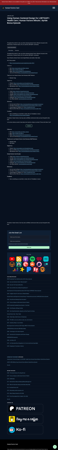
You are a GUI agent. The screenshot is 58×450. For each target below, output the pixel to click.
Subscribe (29, 247)
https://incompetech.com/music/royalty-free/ (31, 108)
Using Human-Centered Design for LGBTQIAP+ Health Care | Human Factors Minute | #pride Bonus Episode (28, 359)
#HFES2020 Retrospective (12, 337)
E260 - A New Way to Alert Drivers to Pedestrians (17, 316)
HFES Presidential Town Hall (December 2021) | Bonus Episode (19, 279)
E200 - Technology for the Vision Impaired (15, 331)
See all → (9, 365)
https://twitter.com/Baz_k (18, 69)
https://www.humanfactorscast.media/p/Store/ (29, 86)
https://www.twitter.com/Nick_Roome (20, 68)
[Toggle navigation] (54, 8)
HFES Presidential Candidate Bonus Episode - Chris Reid (18, 305)
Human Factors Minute (13, 357)
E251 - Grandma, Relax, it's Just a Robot (15, 322)
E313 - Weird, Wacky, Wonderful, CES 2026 (15, 393)
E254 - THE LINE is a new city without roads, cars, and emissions (19, 319)
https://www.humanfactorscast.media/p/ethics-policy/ (29, 105)
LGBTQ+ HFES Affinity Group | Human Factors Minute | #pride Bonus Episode (22, 362)
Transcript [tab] (17, 50)
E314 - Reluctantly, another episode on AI (15, 390)
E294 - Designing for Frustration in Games (15, 346)
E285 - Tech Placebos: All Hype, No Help (15, 308)
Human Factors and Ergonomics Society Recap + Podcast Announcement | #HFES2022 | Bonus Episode (27, 296)
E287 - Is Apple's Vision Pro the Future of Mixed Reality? (18, 293)
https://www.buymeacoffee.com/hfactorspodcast (28, 84)
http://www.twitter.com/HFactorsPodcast (22, 96)
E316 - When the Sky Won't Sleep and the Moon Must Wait (18, 384)
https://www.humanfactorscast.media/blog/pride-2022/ (22, 63)
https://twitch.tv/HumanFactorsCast (21, 91)
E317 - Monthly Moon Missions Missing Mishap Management (19, 381)
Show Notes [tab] (10, 50)
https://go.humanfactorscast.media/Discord (28, 72)
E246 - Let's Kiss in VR (11, 340)
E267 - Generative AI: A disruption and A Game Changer (18, 334)
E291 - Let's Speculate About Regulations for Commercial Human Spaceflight (22, 343)
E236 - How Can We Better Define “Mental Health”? (17, 281)
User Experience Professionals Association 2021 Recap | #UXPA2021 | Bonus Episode (24, 290)
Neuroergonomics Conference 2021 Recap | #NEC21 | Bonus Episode (21, 325)
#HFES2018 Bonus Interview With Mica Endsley (16, 328)
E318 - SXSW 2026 (11, 378)
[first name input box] (29, 237)
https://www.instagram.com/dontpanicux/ (22, 71)
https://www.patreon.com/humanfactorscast (23, 83)
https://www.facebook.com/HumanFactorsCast (24, 97)
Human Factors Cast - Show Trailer (14, 314)
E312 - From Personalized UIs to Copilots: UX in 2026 (17, 396)
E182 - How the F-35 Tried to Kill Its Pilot (15, 284)
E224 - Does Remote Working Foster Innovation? (16, 299)
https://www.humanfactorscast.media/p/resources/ (31, 104)
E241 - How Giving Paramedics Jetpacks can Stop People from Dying (20, 311)
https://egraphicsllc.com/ (29, 107)
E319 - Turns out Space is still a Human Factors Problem (18, 302)
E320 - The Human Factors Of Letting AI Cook (16, 372)
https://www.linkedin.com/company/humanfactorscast (26, 94)
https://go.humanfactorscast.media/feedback (20, 115)
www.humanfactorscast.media (25, 99)
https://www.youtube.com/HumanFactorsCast (24, 92)
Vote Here (29, 125)
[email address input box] (29, 241)
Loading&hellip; (29, 200)
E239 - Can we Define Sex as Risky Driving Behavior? (17, 287)
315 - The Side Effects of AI (12, 387)
